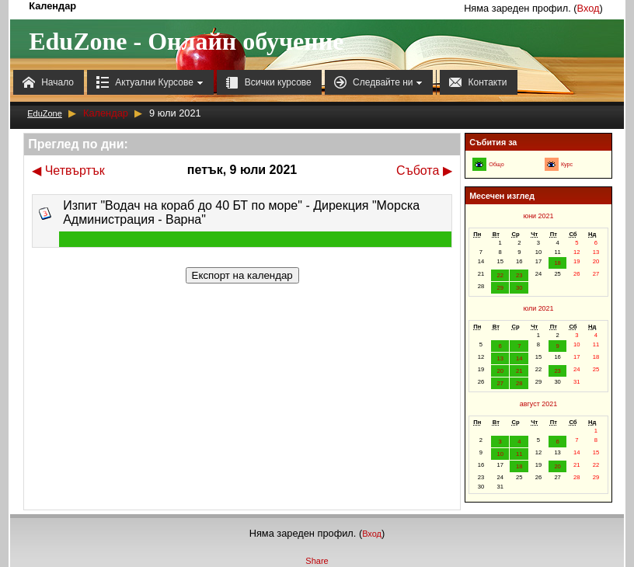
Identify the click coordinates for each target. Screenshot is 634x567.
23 (519, 275)
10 (499, 453)
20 (499, 370)
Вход (588, 8)
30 (519, 287)
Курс (567, 165)
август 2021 (538, 404)
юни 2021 (538, 216)
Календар (105, 113)
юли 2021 (538, 308)
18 (557, 262)
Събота (424, 170)
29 (499, 287)
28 (519, 383)
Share (316, 560)
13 (499, 358)
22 (499, 275)
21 (519, 370)
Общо (496, 165)
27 (499, 383)
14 (519, 358)
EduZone (44, 113)
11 (519, 453)
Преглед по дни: (78, 144)
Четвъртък (68, 170)
